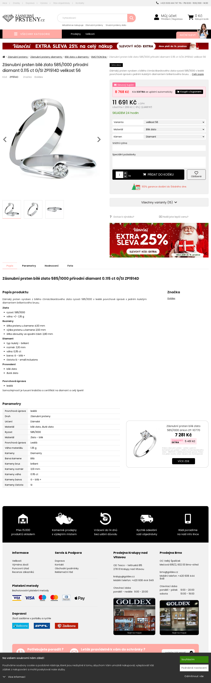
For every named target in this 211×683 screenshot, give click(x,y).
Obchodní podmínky (67, 574)
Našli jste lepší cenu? (173, 223)
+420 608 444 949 (143, 586)
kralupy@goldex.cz (124, 582)
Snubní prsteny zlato (116, 25)
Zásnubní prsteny (94, 25)
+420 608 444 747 (167, 3)
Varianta (118, 128)
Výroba (43, 3)
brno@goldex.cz (169, 578)
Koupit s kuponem (129, 98)
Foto (72, 271)
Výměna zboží (20, 570)
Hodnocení (53, 271)
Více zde (183, 467)
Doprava (30, 3)
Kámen (118, 142)
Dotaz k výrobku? (122, 223)
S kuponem (177, 446)
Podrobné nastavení (194, 667)
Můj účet (169, 16)
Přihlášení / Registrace (172, 19)
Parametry (30, 271)
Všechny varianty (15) (159, 208)
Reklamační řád (64, 578)
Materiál (118, 135)
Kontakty (80, 3)
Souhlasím (188, 659)
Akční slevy (191, 35)
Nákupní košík (202, 19)
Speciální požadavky (124, 160)
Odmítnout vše (194, 676)
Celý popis (198, 74)
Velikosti (90, 34)
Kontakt (59, 570)
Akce (4, 3)
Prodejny (76, 34)
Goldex (38, 77)
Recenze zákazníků (23, 578)
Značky (16, 3)
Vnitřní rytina (119, 149)
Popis (10, 271)
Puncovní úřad (20, 574)
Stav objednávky (61, 3)
